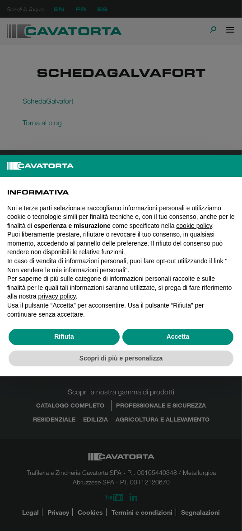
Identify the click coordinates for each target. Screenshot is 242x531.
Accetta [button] (178, 336)
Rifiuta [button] (64, 336)
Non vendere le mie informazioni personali (66, 270)
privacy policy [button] (56, 296)
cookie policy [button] (194, 225)
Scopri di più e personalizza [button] (121, 358)
